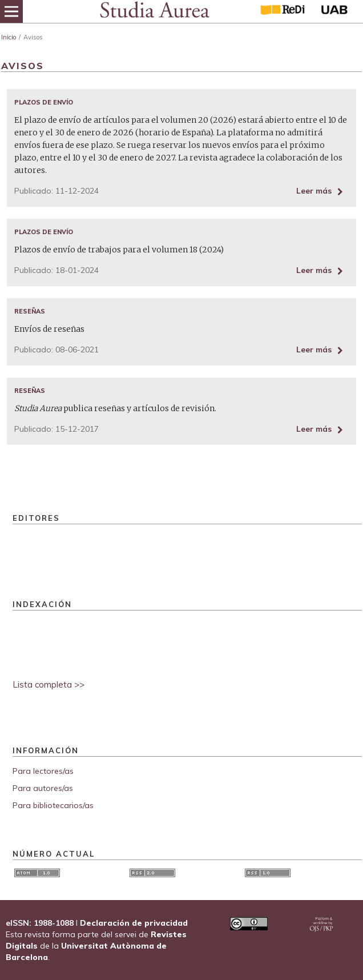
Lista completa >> (48, 684)
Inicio (8, 37)
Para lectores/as (43, 771)
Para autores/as (43, 788)
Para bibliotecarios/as (53, 805)
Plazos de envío (43, 102)
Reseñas (29, 311)
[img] (154, 11)
